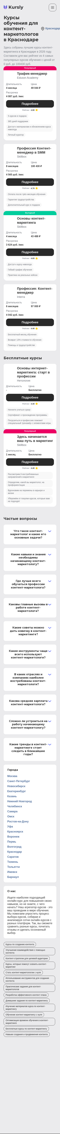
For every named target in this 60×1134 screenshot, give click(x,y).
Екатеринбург (16, 791)
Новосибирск (16, 786)
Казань (12, 796)
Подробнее (30, 103)
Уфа (10, 826)
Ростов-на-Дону (18, 821)
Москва (12, 776)
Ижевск (12, 871)
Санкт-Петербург (18, 781)
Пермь (11, 841)
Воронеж (13, 836)
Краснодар (14, 851)
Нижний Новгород (19, 801)
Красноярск (15, 831)
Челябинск (14, 806)
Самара (12, 811)
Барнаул (13, 877)
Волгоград (14, 846)
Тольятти (13, 866)
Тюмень (12, 861)
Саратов (13, 856)
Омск (10, 816)
